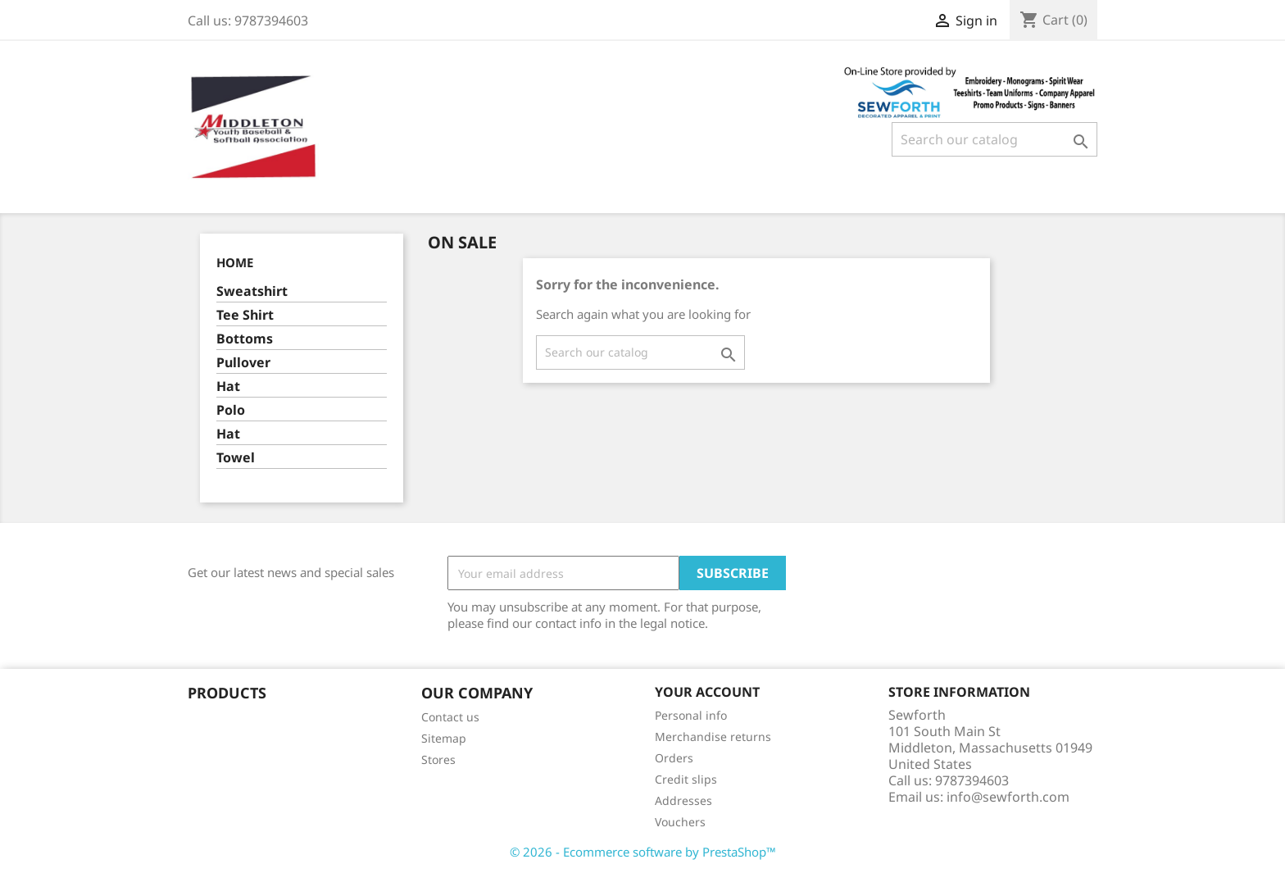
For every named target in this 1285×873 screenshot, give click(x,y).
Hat (228, 386)
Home (234, 262)
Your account (707, 692)
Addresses (683, 800)
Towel (235, 457)
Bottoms (244, 339)
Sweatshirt (252, 291)
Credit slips (686, 779)
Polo (230, 410)
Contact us (450, 717)
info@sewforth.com (1008, 797)
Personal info (691, 715)
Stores (438, 759)
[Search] (994, 139)
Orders (674, 758)
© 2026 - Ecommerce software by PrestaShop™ (643, 851)
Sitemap (443, 738)
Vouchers (680, 822)
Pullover (243, 362)
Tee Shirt (245, 315)
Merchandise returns (713, 736)
